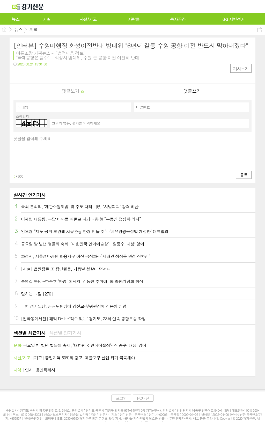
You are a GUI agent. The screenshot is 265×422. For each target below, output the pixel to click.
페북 (18, 74)
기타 (49, 74)
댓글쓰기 (192, 91)
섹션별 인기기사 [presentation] (65, 333)
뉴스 (18, 29)
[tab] (29, 333)
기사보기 (241, 69)
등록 (243, 174)
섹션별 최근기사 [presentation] (29, 333)
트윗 (28, 74)
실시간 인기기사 (29, 195)
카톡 (38, 74)
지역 (34, 29)
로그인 (121, 398)
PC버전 (143, 398)
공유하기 (260, 30)
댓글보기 (73, 91)
